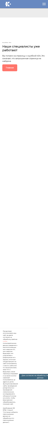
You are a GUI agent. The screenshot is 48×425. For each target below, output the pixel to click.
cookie (5, 341)
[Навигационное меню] (44, 4)
